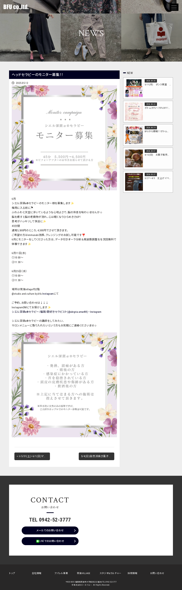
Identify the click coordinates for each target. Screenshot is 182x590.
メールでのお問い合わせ (50, 530)
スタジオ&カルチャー (110, 573)
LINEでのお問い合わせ (50, 541)
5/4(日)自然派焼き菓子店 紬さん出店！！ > (97, 456)
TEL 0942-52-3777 (50, 520)
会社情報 (36, 573)
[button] (174, 7)
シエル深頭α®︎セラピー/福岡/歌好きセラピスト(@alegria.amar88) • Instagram (56, 311)
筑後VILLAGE (83, 573)
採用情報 (132, 573)
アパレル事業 (61, 573)
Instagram (47, 293)
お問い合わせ (157, 573)
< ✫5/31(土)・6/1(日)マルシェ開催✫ (33, 456)
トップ (12, 573)
